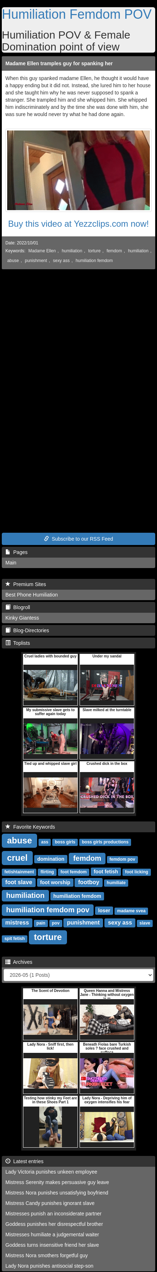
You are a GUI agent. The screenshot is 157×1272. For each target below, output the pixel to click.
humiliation (72, 250)
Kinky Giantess (22, 618)
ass (44, 842)
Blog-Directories (27, 630)
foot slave (18, 882)
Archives (18, 962)
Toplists (17, 643)
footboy (88, 882)
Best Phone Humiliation (31, 595)
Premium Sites (25, 584)
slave (144, 923)
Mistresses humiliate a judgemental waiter (52, 1234)
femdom (114, 250)
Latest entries (24, 1161)
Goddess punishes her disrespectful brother (54, 1224)
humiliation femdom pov (47, 910)
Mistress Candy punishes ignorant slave (49, 1203)
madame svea (131, 910)
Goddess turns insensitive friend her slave (52, 1245)
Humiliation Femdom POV (77, 14)
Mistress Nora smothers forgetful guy (46, 1255)
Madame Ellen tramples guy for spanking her (59, 63)
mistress (17, 922)
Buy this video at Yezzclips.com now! (78, 224)
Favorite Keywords (30, 827)
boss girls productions (105, 842)
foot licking (136, 871)
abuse (13, 260)
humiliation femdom (94, 260)
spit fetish (14, 938)
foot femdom (73, 871)
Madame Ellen (42, 250)
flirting (47, 871)
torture (94, 250)
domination (50, 859)
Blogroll (17, 607)
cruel (17, 858)
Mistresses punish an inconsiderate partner (53, 1213)
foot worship (55, 882)
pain (40, 923)
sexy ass (61, 260)
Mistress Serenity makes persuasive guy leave (57, 1182)
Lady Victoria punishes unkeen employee (51, 1172)
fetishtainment (19, 871)
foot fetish (106, 871)
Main (10, 563)
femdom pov (122, 859)
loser (104, 910)
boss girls (65, 842)
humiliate (116, 882)
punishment (36, 260)
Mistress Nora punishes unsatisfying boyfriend (56, 1193)
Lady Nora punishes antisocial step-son (49, 1266)
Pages (16, 552)
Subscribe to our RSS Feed (78, 539)
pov (55, 923)
